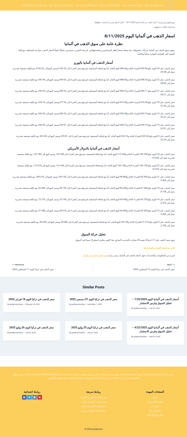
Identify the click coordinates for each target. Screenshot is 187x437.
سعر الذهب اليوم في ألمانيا (95, 255)
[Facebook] (24, 397)
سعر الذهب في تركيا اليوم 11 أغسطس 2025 (51, 267)
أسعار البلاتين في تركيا (110, 5)
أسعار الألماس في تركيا (86, 5)
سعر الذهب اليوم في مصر (93, 410)
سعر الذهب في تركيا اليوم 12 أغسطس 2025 (135, 267)
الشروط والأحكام (155, 415)
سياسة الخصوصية (155, 401)
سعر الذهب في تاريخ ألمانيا (34, 5)
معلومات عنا (155, 410)
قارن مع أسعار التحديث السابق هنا (159, 247)
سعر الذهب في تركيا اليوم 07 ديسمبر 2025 (93, 299)
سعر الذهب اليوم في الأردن (93, 401)
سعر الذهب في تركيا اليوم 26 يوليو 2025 (31, 327)
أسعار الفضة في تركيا (132, 5)
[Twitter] (29, 397)
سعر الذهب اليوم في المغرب (93, 397)
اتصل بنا (155, 406)
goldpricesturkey (16, 304)
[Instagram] (34, 397)
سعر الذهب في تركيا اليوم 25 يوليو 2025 (93, 327)
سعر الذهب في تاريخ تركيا (61, 5)
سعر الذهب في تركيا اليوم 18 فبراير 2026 (32, 299)
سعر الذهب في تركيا (154, 5)
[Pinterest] (39, 397)
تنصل (155, 397)
